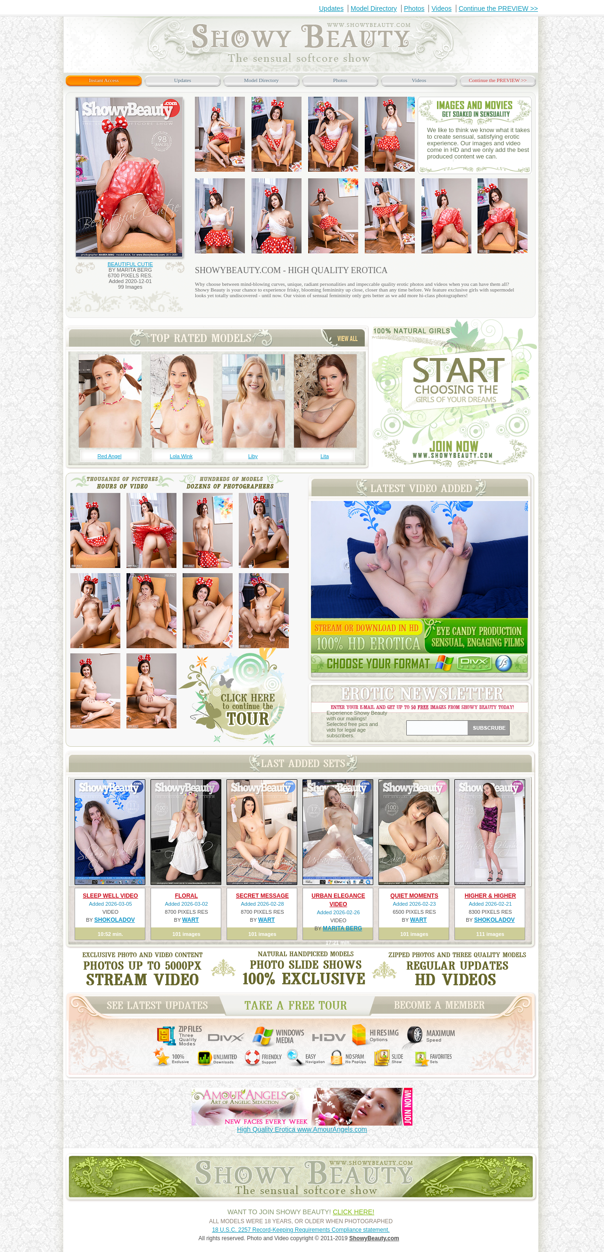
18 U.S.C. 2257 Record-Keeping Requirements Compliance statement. (300, 1230)
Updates (331, 8)
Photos (414, 8)
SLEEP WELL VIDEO (110, 896)
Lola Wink (181, 456)
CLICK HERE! (353, 1212)
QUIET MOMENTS (414, 896)
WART (190, 920)
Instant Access (103, 80)
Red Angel (110, 456)
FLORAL (186, 896)
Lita (324, 456)
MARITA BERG (342, 928)
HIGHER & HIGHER (490, 896)
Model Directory (374, 8)
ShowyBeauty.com (374, 1238)
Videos (441, 8)
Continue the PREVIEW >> (498, 8)
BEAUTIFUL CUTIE (130, 264)
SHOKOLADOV (114, 920)
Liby (253, 456)
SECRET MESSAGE (262, 896)
